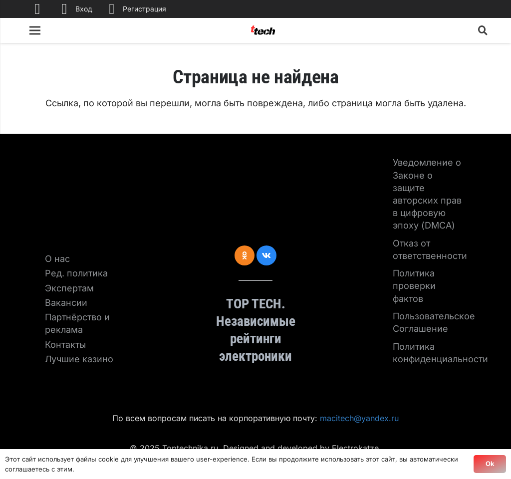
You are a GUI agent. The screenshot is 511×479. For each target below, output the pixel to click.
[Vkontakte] (266, 255)
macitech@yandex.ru (359, 418)
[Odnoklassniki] (245, 255)
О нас (57, 258)
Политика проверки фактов (414, 285)
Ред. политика (76, 273)
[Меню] (35, 30)
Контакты (65, 344)
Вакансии (66, 302)
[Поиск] (483, 30)
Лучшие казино (79, 359)
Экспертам (69, 288)
